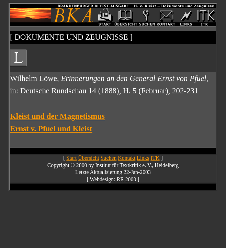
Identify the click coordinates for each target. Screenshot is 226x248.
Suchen (109, 158)
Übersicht (88, 158)
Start (71, 158)
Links (143, 158)
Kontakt (126, 158)
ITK (154, 158)
